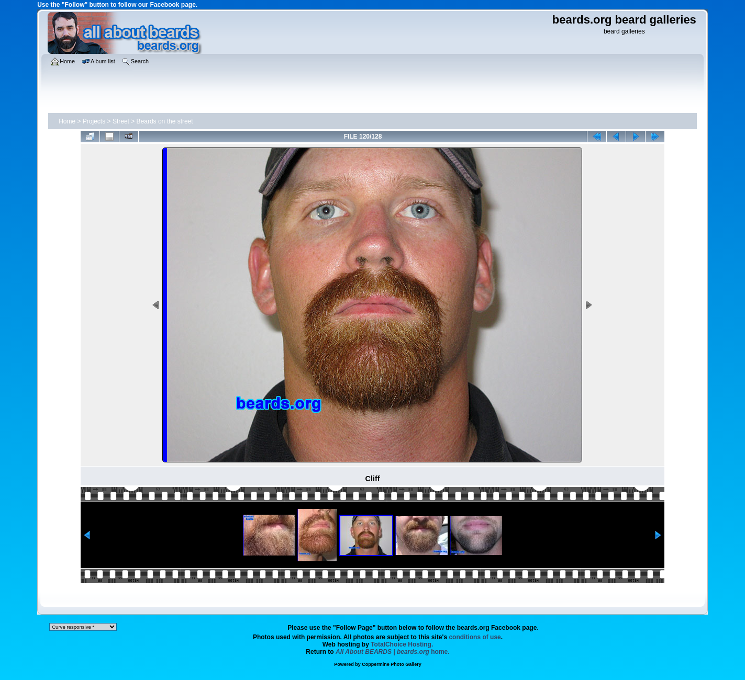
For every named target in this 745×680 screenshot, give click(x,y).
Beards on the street (165, 121)
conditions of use (475, 637)
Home (67, 121)
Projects (94, 121)
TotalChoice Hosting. (402, 644)
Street (121, 121)
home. (393, 651)
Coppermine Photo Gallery (391, 664)
